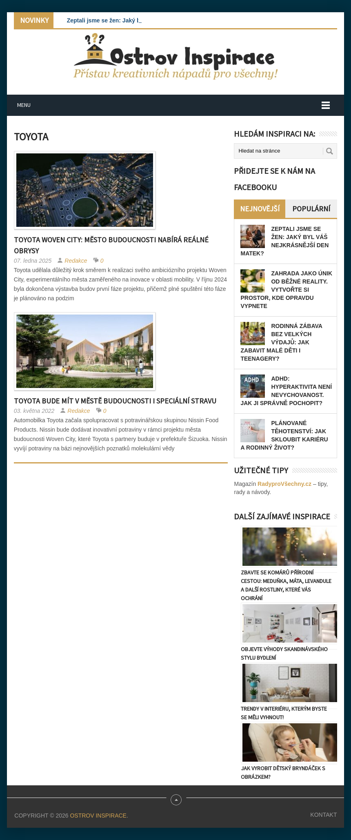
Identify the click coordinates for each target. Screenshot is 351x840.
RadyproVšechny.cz (284, 484)
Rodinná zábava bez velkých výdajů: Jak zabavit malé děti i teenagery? (281, 342)
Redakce (75, 260)
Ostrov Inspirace (98, 815)
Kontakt (323, 814)
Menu (24, 105)
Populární (311, 208)
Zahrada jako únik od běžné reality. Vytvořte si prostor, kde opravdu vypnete (286, 289)
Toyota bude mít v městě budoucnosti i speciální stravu (115, 401)
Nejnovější (260, 208)
